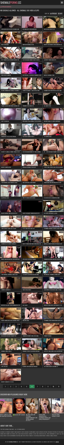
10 (53, 387)
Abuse (57, 442)
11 (58, 387)
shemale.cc (10, 2)
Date (60, 14)
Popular (53, 14)
